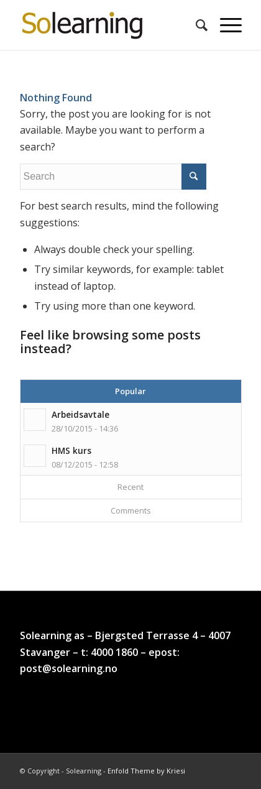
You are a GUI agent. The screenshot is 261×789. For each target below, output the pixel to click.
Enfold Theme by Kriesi (146, 770)
